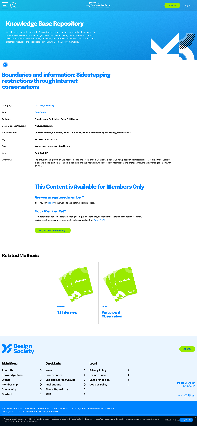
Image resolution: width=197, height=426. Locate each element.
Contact (7, 394)
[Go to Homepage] (98, 5)
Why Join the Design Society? (53, 230)
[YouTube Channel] (182, 383)
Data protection (99, 380)
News (49, 370)
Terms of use (97, 375)
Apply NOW (99, 220)
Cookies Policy (98, 384)
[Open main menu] (5, 5)
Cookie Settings (172, 420)
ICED (48, 394)
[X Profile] (193, 383)
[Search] (13, 5)
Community (9, 389)
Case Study (40, 112)
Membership (10, 384)
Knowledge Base (12, 375)
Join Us (172, 5)
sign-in (50, 202)
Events (6, 380)
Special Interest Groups (60, 380)
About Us (7, 370)
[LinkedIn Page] (178, 383)
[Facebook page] (189, 383)
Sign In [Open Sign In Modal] (188, 5)
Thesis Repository (57, 389)
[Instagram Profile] (186, 383)
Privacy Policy (97, 370)
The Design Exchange (45, 105)
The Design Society (33, 411)
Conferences (54, 375)
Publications (53, 384)
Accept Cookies (186, 420)
